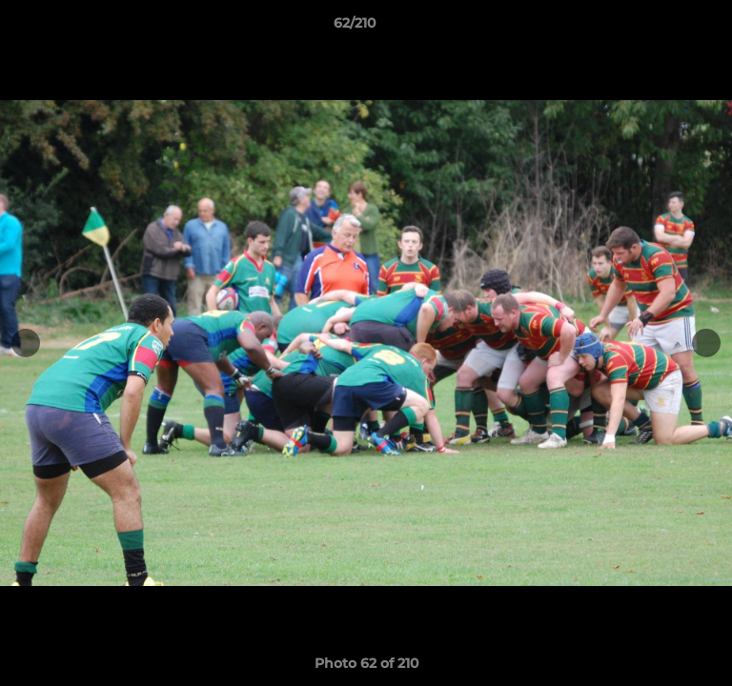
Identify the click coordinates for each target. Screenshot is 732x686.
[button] (663, 27)
